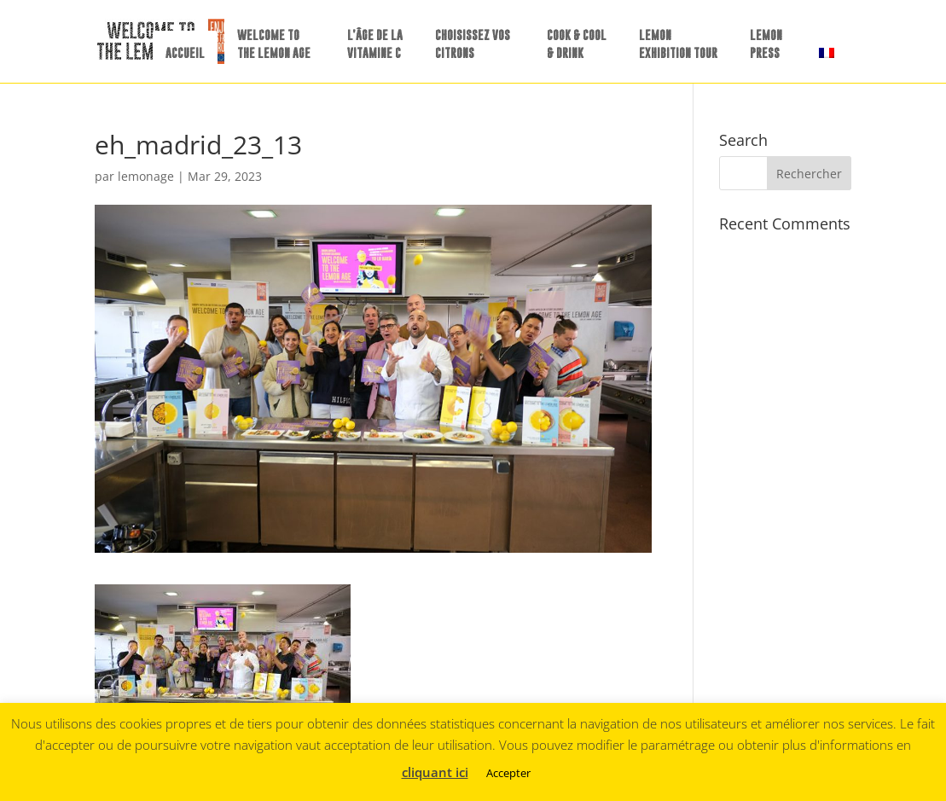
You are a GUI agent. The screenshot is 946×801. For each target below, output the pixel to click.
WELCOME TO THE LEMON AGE (273, 43)
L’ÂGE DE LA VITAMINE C (375, 43)
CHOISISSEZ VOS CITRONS (472, 43)
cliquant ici (435, 772)
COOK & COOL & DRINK (576, 43)
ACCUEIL (185, 52)
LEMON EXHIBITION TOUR (678, 43)
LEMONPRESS (766, 43)
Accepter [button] (508, 773)
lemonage (146, 176)
